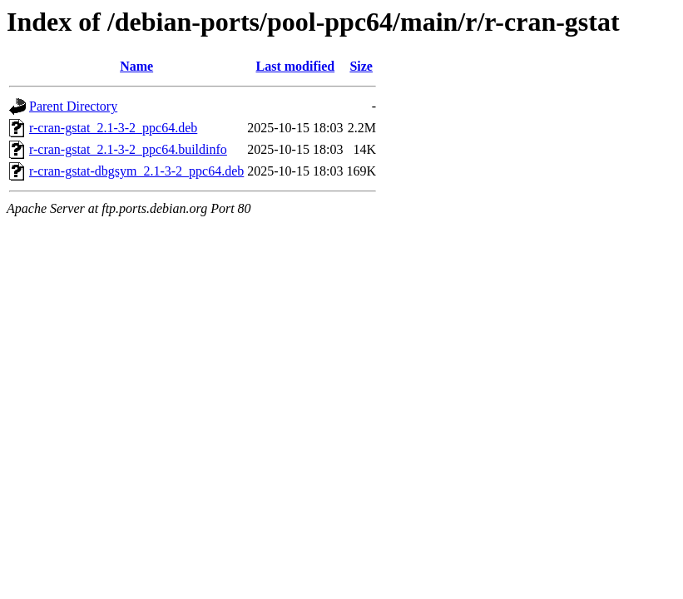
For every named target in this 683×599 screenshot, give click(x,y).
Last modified (295, 66)
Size (361, 66)
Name (136, 66)
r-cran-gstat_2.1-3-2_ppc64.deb (113, 128)
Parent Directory (73, 106)
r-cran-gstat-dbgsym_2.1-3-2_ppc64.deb (136, 171)
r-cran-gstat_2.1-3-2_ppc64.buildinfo (128, 149)
